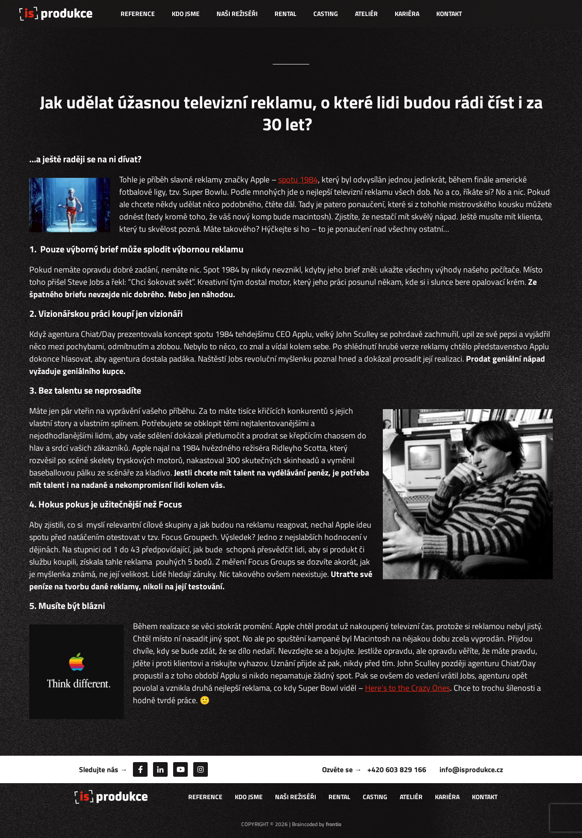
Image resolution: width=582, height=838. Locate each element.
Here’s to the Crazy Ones (407, 688)
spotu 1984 (298, 179)
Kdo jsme (186, 13)
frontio (333, 824)
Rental (285, 13)
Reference (138, 13)
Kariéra (407, 13)
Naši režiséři (237, 13)
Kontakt (449, 13)
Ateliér (366, 13)
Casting (325, 13)
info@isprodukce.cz (471, 769)
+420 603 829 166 (396, 769)
